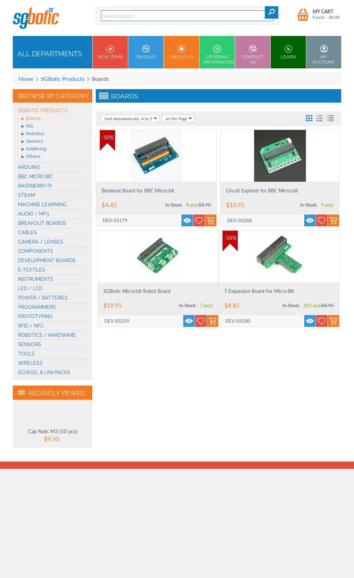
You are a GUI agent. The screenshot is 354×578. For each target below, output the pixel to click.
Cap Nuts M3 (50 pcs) (52, 431)
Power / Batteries (43, 298)
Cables (27, 232)
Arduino (29, 167)
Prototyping (35, 316)
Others (30, 157)
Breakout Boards (42, 223)
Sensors (32, 142)
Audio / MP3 (33, 214)
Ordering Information (218, 55)
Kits (27, 126)
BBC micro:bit (35, 176)
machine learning (42, 204)
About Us (181, 52)
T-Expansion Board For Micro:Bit (259, 291)
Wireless (30, 363)
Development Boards (47, 260)
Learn (288, 52)
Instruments (35, 279)
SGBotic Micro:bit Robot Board (136, 291)
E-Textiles (31, 270)
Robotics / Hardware (47, 335)
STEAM (26, 195)
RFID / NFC (31, 326)
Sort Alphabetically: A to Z (130, 118)
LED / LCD (30, 288)
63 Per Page (179, 118)
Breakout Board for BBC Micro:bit (138, 190)
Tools (26, 354)
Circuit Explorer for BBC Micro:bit (262, 190)
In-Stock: (174, 205)
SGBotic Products (62, 78)
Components (35, 251)
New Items (110, 52)
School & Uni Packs (44, 372)
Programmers (37, 307)
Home (26, 78)
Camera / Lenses (40, 242)
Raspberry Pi (35, 186)
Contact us (253, 55)
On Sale (146, 52)
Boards (31, 119)
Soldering (33, 149)
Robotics (32, 134)
